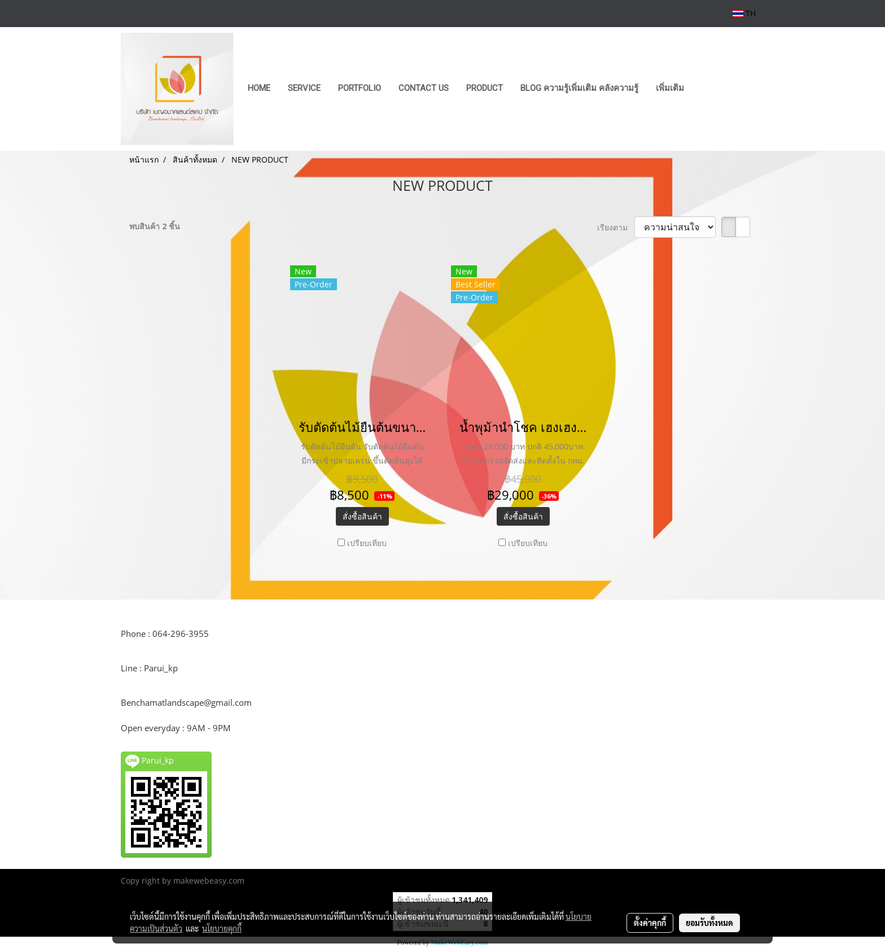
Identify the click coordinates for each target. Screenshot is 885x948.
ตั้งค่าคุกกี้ (650, 923)
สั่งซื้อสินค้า (362, 516)
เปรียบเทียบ (367, 543)
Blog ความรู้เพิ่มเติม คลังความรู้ (579, 88)
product (484, 88)
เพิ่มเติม (670, 88)
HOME (259, 88)
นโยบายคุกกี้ (222, 928)
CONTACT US (423, 88)
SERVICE (304, 88)
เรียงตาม (615, 227)
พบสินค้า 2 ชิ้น (154, 226)
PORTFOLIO (359, 88)
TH (744, 13)
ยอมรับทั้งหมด (709, 923)
